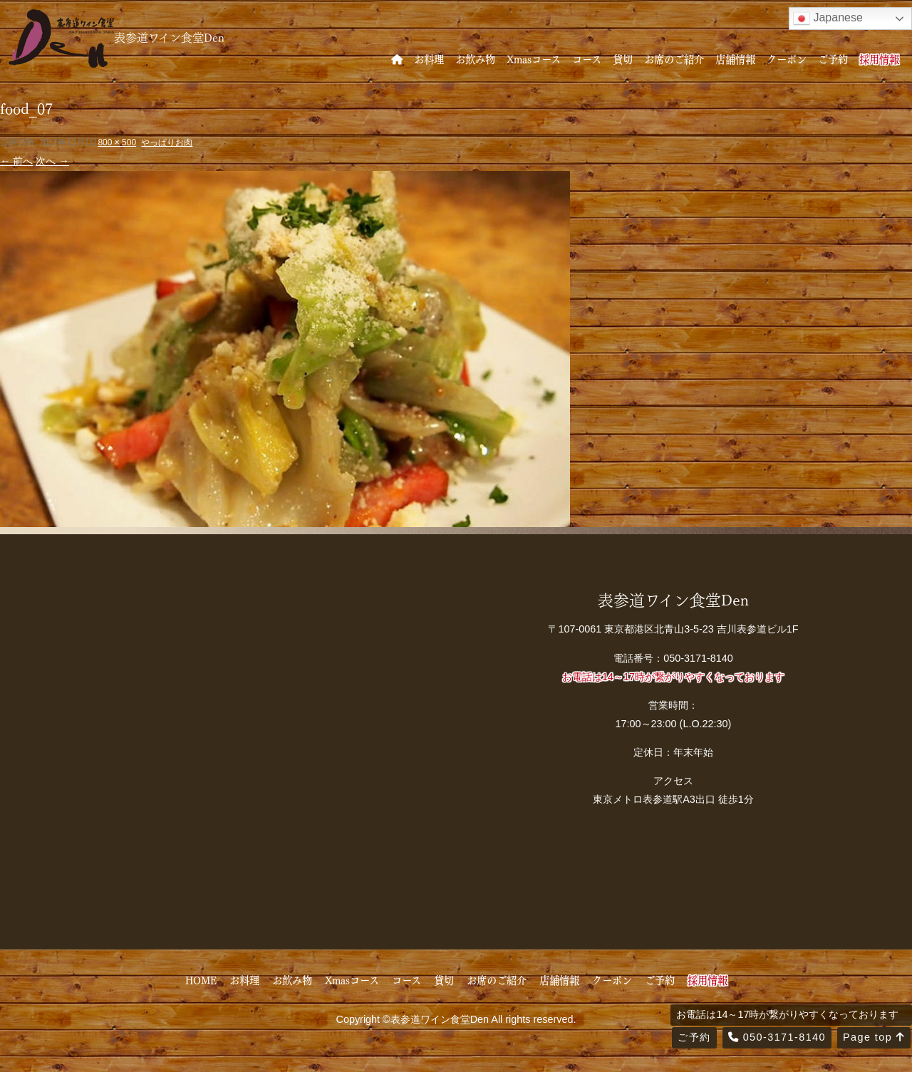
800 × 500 (117, 142)
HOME (201, 979)
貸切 (623, 58)
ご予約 (833, 58)
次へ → (52, 161)
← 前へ (16, 161)
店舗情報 (735, 58)
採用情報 (879, 58)
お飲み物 (475, 58)
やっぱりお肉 (166, 142)
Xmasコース (534, 58)
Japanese (828, 18)
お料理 (429, 58)
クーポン (787, 58)
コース (586, 58)
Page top (874, 1037)
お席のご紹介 (674, 58)
